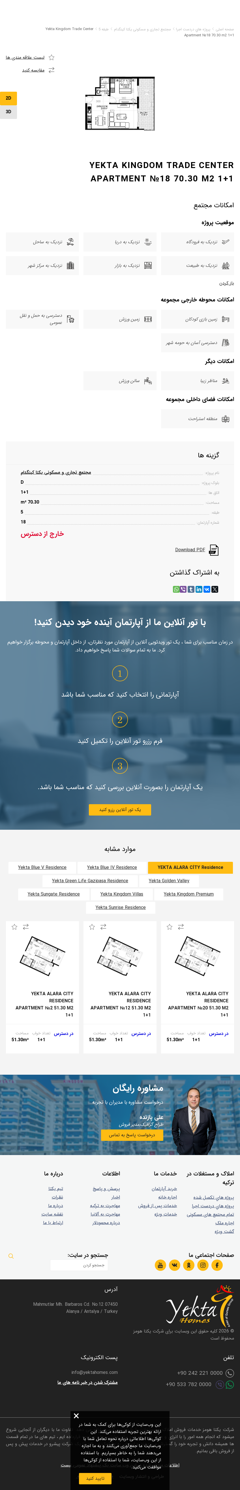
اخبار (116, 1197)
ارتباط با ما (53, 1222)
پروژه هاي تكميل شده (214, 1197)
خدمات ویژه (166, 1214)
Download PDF (190, 550)
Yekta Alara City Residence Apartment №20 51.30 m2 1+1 (198, 1004)
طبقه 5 (103, 29)
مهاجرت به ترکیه (105, 1205)
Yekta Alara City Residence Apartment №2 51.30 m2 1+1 (44, 1004)
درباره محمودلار (106, 1222)
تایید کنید (95, 1478)
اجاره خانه (167, 1197)
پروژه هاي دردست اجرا (193, 29)
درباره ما (55, 1205)
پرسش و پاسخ (106, 1188)
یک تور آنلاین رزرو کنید (120, 809)
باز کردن (226, 283)
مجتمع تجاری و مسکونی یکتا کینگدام (142, 29)
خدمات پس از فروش (157, 1205)
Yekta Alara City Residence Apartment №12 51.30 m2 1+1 (121, 1004)
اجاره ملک (224, 1223)
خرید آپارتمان (164, 1188)
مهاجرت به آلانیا (105, 1214)
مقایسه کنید (33, 70)
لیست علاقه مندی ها (25, 57)
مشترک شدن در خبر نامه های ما (87, 1382)
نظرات (57, 1197)
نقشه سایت (52, 1214)
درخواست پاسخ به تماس (132, 1135)
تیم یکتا (55, 1188)
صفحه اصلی (225, 29)
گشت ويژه (224, 1231)
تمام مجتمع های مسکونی (210, 1214)
